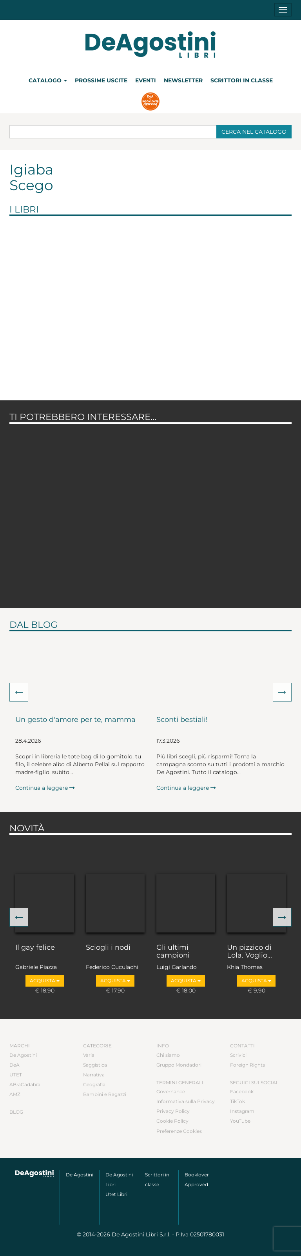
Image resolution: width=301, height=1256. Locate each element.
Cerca (253, 131)
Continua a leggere (45, 787)
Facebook (242, 1091)
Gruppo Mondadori (178, 1065)
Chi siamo (168, 1055)
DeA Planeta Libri (150, 44)
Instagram (242, 1111)
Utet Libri (116, 1194)
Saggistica (95, 1065)
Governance (170, 1091)
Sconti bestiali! (182, 720)
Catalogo (48, 80)
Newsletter (183, 80)
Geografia (94, 1084)
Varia (88, 1055)
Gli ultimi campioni (173, 952)
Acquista (45, 980)
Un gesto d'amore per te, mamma (75, 720)
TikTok (237, 1101)
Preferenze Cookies (179, 1131)
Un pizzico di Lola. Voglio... (249, 952)
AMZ (14, 1094)
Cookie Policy (172, 1121)
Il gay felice (35, 948)
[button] (18, 692)
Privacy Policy (173, 1111)
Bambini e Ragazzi (104, 1094)
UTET (15, 1075)
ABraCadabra (24, 1084)
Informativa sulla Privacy (185, 1101)
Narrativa (94, 1075)
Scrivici (238, 1055)
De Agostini (23, 1055)
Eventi (145, 80)
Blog (16, 1112)
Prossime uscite (101, 80)
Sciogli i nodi (108, 948)
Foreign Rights (247, 1065)
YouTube (240, 1121)
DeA (14, 1065)
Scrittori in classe (241, 80)
